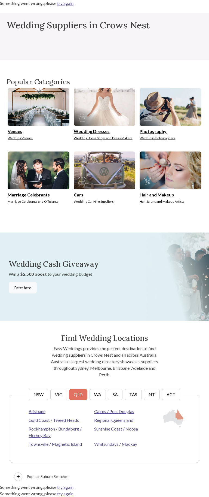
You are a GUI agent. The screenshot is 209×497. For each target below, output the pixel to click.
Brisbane (37, 411)
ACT (171, 394)
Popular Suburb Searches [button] (41, 476)
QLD (78, 394)
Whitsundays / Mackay (115, 444)
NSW (38, 394)
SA (115, 394)
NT (152, 394)
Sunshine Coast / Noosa (116, 428)
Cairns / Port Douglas (114, 411)
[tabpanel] (104, 439)
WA (97, 394)
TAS (133, 394)
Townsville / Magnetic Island (55, 444)
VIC (58, 394)
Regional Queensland (113, 420)
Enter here (22, 288)
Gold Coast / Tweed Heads (54, 420)
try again (65, 3)
